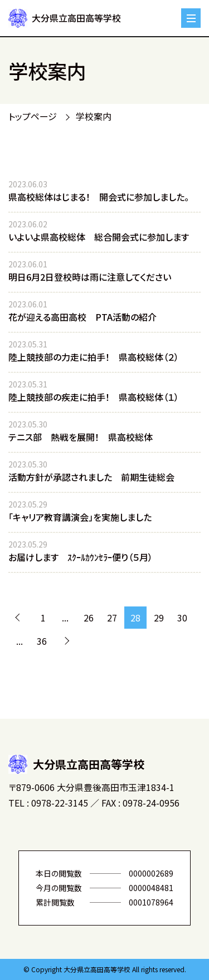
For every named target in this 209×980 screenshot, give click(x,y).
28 (135, 617)
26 (89, 617)
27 (112, 617)
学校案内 (93, 116)
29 (159, 617)
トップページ (32, 116)
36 (42, 641)
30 (182, 617)
